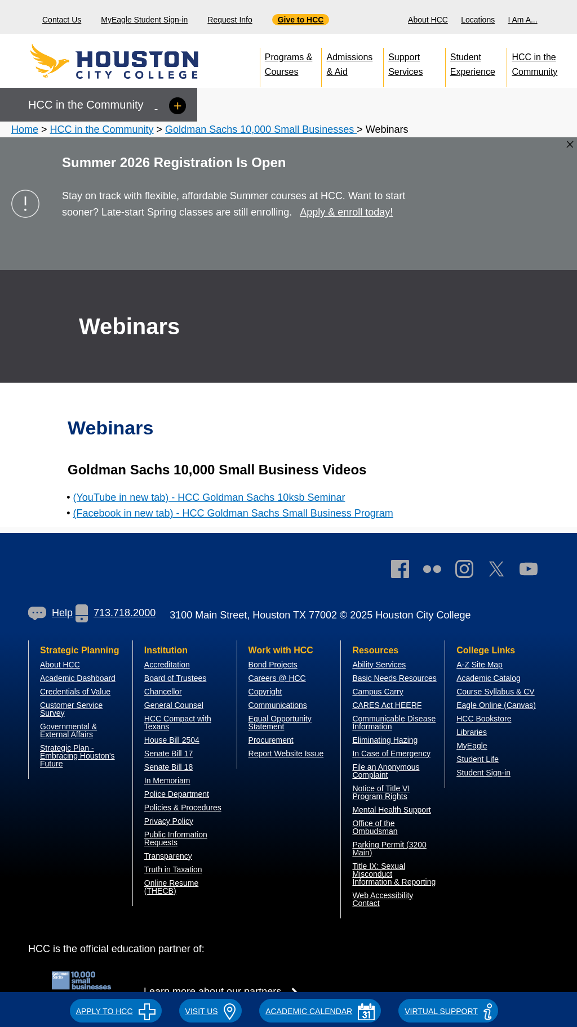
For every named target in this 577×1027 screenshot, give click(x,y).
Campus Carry (377, 691)
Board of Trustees (175, 678)
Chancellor (163, 691)
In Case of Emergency (391, 753)
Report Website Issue (286, 753)
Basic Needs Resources (394, 678)
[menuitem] (429, 17)
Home (24, 129)
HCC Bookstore (483, 718)
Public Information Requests (175, 838)
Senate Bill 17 (168, 753)
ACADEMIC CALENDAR (320, 1011)
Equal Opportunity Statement (280, 722)
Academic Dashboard (78, 678)
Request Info (229, 19)
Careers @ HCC (277, 678)
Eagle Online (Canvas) (496, 705)
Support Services (405, 62)
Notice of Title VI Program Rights (381, 792)
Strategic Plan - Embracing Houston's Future (77, 755)
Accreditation (167, 664)
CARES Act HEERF (386, 705)
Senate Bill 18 (168, 767)
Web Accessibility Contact (382, 899)
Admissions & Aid (349, 62)
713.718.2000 (116, 612)
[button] (116, 1009)
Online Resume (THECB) (171, 886)
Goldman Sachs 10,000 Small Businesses (261, 129)
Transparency (168, 855)
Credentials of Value (75, 691)
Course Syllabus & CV (495, 691)
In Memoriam (167, 780)
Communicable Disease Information (394, 722)
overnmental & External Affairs (68, 730)
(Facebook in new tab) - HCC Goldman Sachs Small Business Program (233, 513)
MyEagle (471, 745)
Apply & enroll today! (346, 212)
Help (50, 612)
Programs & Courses (288, 62)
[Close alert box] (570, 144)
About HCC (428, 19)
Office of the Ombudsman (374, 827)
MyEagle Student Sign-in (144, 19)
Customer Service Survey (71, 709)
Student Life (477, 759)
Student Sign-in (483, 772)
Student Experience (472, 62)
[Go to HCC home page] (138, 62)
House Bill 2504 (171, 740)
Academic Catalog (488, 678)
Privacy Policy (168, 821)
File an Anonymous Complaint (385, 771)
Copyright (265, 691)
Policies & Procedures (182, 807)
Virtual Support (448, 1011)
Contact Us (61, 19)
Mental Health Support (391, 809)
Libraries (471, 732)
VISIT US (210, 1011)
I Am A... (523, 19)
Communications (277, 705)
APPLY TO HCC (116, 1011)
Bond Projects (273, 664)
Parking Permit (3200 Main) (389, 848)
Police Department (176, 794)
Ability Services (379, 664)
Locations (478, 19)
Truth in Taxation (173, 869)
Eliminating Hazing (385, 740)
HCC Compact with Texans (177, 722)
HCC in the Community (534, 62)
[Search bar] (564, 17)
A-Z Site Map (479, 664)
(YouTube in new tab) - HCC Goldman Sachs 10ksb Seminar (209, 497)
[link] (470, 571)
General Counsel (173, 705)
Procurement (271, 740)
